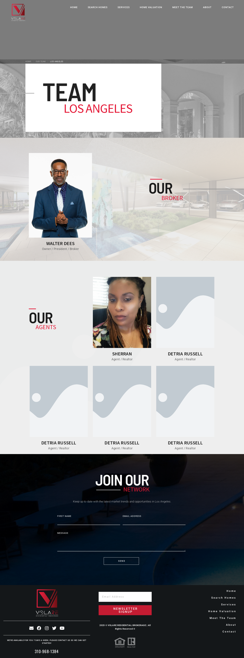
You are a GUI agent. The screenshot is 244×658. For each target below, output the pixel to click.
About (207, 7)
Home (74, 7)
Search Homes (97, 7)
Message (62, 533)
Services (124, 7)
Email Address (132, 516)
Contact (228, 7)
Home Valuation (151, 7)
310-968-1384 (47, 651)
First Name (64, 516)
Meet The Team (182, 7)
